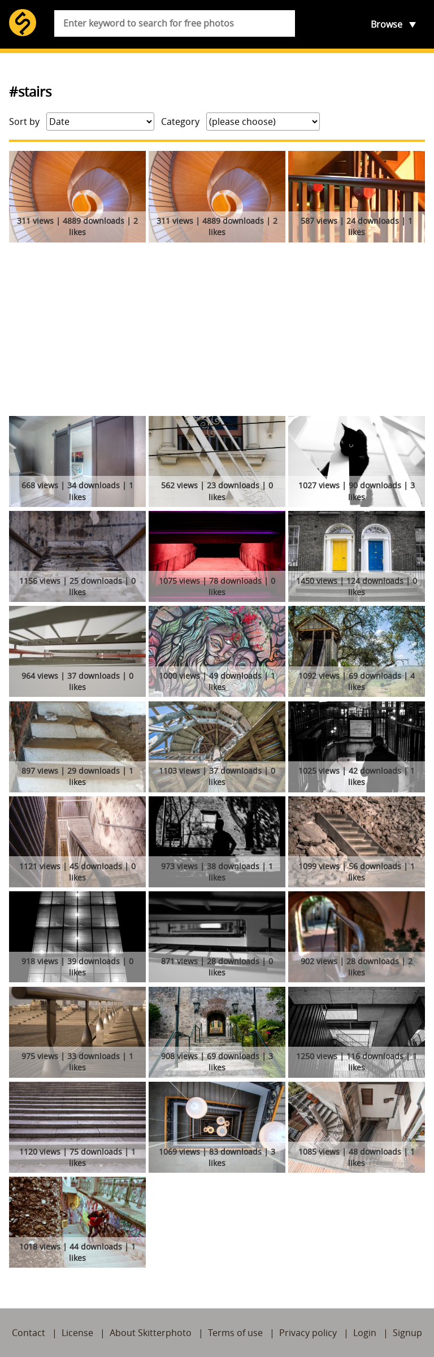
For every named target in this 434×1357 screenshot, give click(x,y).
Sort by (24, 121)
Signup (407, 1332)
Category (180, 121)
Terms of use (235, 1332)
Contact (28, 1332)
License (77, 1332)
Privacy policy (308, 1332)
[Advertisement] (217, 331)
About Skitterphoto (151, 1332)
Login (364, 1332)
